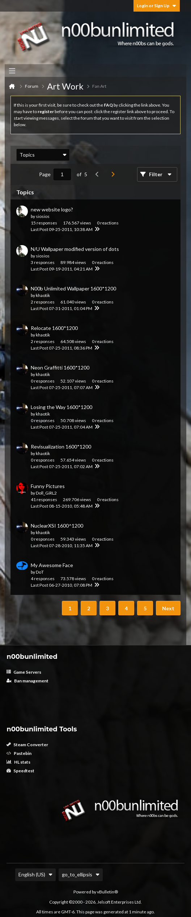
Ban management (27, 680)
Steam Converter (27, 744)
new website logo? (52, 209)
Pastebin (19, 753)
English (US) (35, 874)
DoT (40, 572)
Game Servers (24, 672)
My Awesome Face (52, 565)
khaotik (43, 295)
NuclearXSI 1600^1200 (57, 525)
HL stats (18, 762)
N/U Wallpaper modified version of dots (75, 249)
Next (168, 608)
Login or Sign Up (157, 5)
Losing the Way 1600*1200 (61, 407)
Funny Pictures (48, 486)
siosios (43, 216)
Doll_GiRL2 (46, 493)
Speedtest (20, 770)
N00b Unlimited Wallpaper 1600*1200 (73, 288)
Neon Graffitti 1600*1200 (60, 367)
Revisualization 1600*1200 (61, 446)
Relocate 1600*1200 (54, 328)
